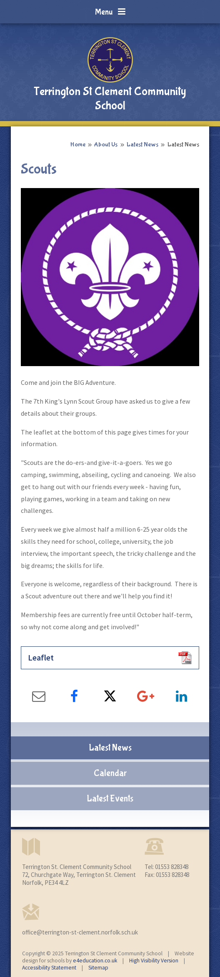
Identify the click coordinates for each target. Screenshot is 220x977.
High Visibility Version (153, 960)
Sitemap (98, 967)
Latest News (142, 144)
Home (77, 144)
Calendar (110, 773)
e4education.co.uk (95, 960)
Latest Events (110, 798)
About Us (106, 144)
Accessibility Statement (49, 967)
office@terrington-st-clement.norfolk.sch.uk (80, 932)
